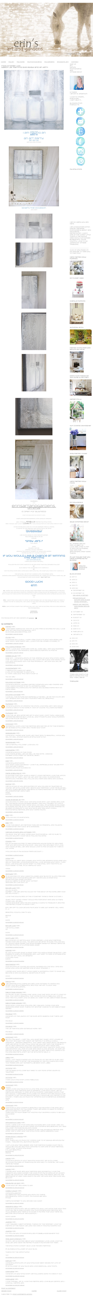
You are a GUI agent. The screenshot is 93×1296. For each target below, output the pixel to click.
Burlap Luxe (11, 888)
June (75, 623)
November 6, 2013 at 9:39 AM (15, 978)
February (77, 631)
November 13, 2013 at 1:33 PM (14, 1203)
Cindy (8, 858)
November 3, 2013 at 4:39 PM (15, 870)
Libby (8, 1057)
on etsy (34, 508)
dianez (8, 626)
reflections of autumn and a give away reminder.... (81, 600)
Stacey (9, 841)
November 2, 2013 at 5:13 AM (14, 838)
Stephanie (10, 1271)
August (76, 617)
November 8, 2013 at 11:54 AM (14, 1065)
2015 (73, 582)
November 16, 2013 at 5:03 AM (15, 1257)
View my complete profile (83, 567)
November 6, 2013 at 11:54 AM (14, 989)
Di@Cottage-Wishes (14, 992)
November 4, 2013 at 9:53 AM (15, 934)
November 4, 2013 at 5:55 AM (14, 884)
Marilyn (9, 1261)
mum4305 (9, 704)
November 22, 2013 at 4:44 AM (15, 1276)
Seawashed (11, 733)
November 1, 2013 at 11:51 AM (14, 770)
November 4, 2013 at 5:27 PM (14, 947)
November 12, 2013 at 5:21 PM (14, 1166)
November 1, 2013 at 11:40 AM (14, 746)
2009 (74, 646)
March (76, 628)
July (75, 620)
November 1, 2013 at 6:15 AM (14, 634)
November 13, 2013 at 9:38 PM (15, 1235)
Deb (7, 761)
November (77, 593)
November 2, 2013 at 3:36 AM (15, 828)
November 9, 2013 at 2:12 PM (14, 1133)
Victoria (9, 1068)
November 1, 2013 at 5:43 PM (14, 812)
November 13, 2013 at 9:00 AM (15, 1187)
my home (21, 62)
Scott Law (10, 938)
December (77, 590)
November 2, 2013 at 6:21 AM (14, 855)
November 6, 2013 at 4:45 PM (15, 1000)
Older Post (61, 1291)
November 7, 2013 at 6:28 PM (14, 1023)
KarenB (9, 950)
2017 (73, 577)
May (75, 626)
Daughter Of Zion (13, 1183)
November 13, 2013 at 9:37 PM (15, 1228)
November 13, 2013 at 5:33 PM (15, 1218)
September (78, 614)
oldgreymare (11, 668)
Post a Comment (8, 1288)
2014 (73, 585)
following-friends (13, 646)
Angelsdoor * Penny (14, 1136)
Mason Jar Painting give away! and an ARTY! (24, 67)
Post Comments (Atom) (22, 1294)
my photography (34, 62)
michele (9, 1014)
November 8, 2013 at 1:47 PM (14, 1074)
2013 (73, 588)
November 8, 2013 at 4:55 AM (14, 1054)
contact (74, 62)
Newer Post (6, 1291)
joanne (9, 1222)
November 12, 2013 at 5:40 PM (15, 1180)
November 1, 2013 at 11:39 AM (14, 739)
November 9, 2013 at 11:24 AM (14, 1119)
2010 (73, 644)
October (77, 611)
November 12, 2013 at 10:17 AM (15, 1155)
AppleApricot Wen (13, 1122)
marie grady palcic (14, 773)
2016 (73, 579)
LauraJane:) (10, 750)
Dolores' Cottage (13, 682)
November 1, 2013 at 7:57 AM (14, 665)
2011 (73, 641)
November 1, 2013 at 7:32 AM (14, 643)
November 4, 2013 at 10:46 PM (15, 961)
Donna (8, 784)
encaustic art (63, 62)
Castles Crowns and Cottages (19, 832)
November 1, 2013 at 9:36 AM (14, 730)
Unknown (9, 724)
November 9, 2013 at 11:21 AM (14, 1102)
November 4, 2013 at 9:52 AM (15, 922)
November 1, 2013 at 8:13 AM (14, 691)
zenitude (9, 874)
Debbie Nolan (11, 656)
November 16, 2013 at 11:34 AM (15, 1268)
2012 (73, 638)
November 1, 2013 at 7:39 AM (14, 652)
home (3, 62)
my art (11, 62)
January (76, 634)
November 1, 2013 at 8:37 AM (14, 709)
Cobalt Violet (11, 1191)
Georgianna (10, 964)
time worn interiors (14, 1239)
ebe (7, 815)
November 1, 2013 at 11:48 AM (14, 757)
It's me (8, 637)
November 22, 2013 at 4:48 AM (15, 1285)
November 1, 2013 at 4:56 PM (14, 796)
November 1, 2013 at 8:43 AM (14, 720)
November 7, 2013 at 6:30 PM (15, 1034)
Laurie (8, 1158)
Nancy (8, 981)
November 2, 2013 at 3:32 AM (15, 819)
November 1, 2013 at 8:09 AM (14, 679)
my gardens (49, 62)
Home (34, 1291)
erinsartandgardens (34, 506)
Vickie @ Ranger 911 (13, 799)
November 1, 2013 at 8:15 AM (14, 700)
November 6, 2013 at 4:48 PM (15, 1010)
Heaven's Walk (12, 1206)
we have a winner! (80, 595)
